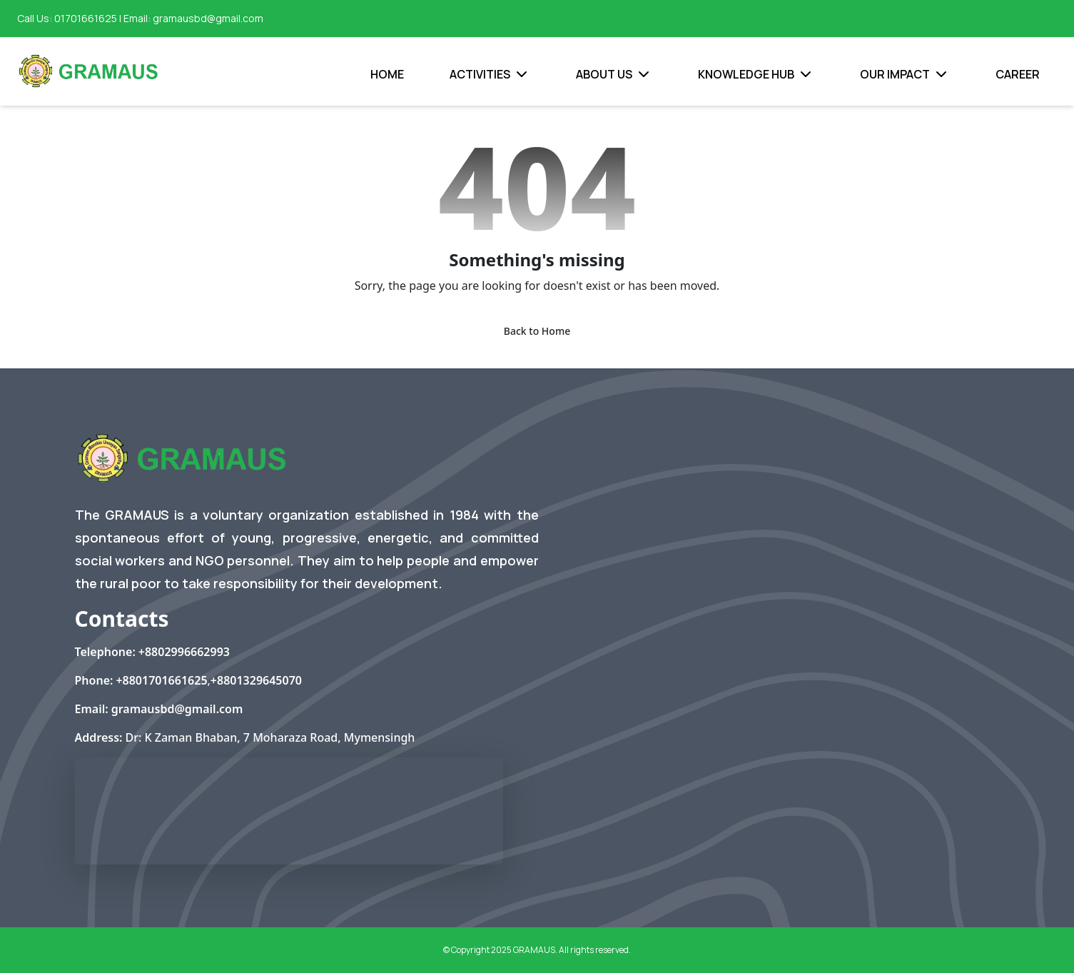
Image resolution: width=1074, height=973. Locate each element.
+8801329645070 (256, 680)
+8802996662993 (184, 652)
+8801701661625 (161, 680)
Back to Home (537, 331)
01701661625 (85, 18)
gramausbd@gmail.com (208, 18)
